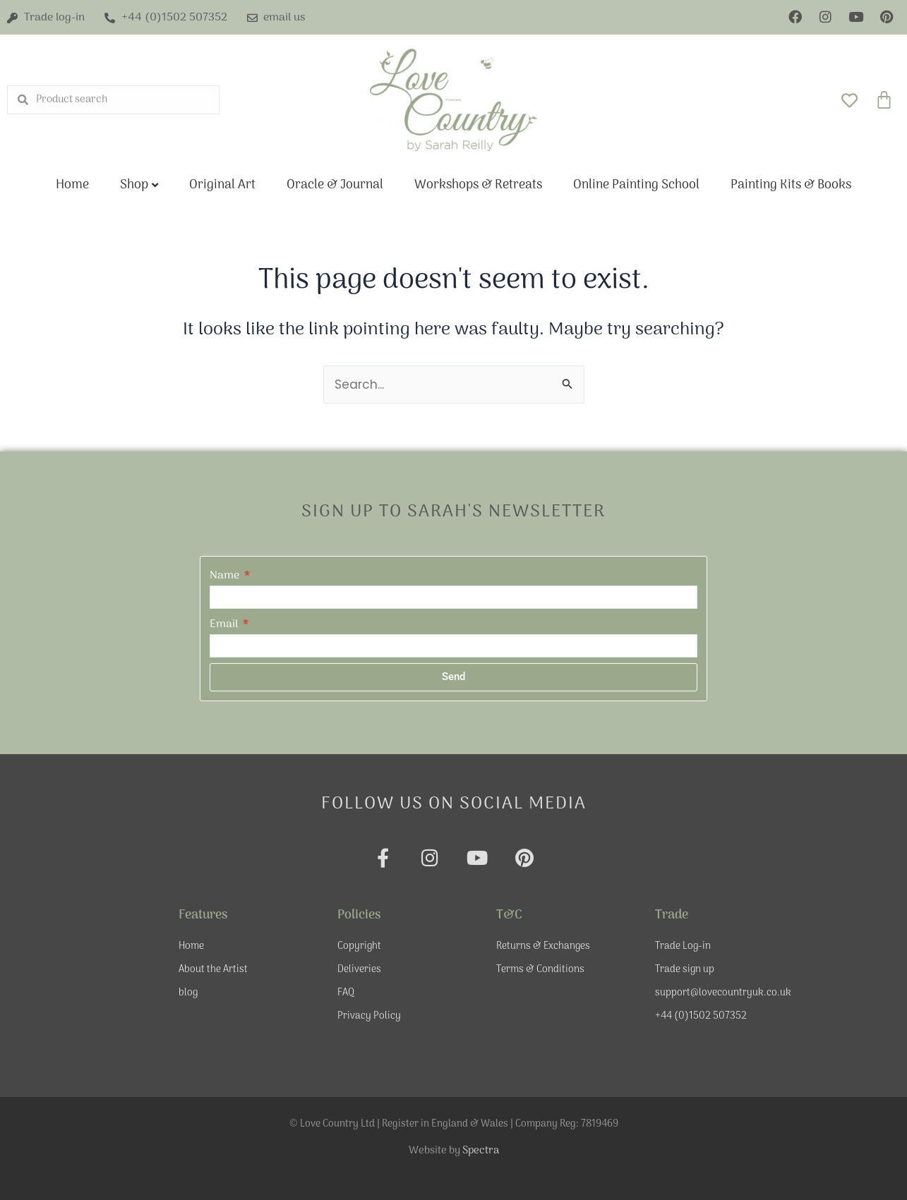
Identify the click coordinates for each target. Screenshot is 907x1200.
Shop (134, 185)
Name (226, 575)
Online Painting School (636, 185)
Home (72, 185)
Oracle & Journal (335, 185)
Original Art (222, 185)
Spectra (480, 1150)
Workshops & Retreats (478, 185)
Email (225, 624)
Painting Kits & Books (791, 185)
